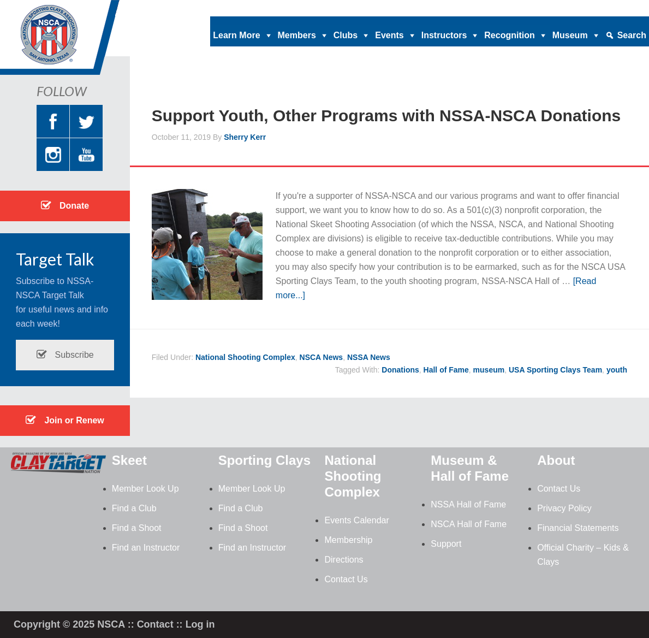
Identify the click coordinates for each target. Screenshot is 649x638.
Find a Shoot (137, 528)
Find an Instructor (146, 547)
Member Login (619, 8)
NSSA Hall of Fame (468, 504)
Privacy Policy (564, 508)
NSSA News (368, 357)
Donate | (345, 8)
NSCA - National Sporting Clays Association (87, 41)
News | (535, 8)
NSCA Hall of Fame (469, 524)
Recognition (509, 35)
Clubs (346, 35)
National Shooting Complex (245, 357)
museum (489, 369)
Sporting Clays (264, 460)
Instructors (444, 35)
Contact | (570, 8)
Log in (200, 624)
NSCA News (321, 357)
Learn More (236, 35)
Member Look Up (145, 488)
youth (616, 369)
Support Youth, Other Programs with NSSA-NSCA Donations (386, 116)
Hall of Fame (446, 369)
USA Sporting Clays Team (555, 369)
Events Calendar (356, 520)
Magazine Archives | (480, 8)
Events (389, 35)
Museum (570, 35)
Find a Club (134, 508)
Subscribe (65, 354)
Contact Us (345, 579)
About (556, 460)
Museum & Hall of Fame (470, 468)
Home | (310, 8)
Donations (400, 369)
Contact (155, 624)
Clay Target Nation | (401, 8)
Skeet (129, 460)
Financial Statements (577, 528)
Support (446, 543)
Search (631, 35)
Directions (343, 559)
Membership (348, 540)
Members (297, 35)
